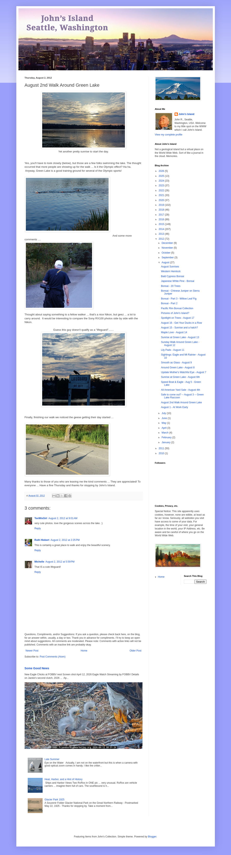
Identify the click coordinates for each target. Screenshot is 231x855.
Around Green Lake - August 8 (177, 367)
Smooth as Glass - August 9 (176, 362)
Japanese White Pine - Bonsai (177, 281)
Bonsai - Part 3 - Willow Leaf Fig (178, 298)
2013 (162, 233)
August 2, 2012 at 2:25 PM (65, 540)
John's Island (186, 114)
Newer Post (32, 650)
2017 (162, 214)
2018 (162, 209)
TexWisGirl (41, 518)
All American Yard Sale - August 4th (180, 389)
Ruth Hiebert (42, 540)
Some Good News (37, 668)
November (168, 247)
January (166, 442)
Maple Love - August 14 (174, 332)
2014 (162, 229)
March (165, 432)
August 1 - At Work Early (174, 407)
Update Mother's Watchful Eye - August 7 (183, 372)
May (164, 423)
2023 (162, 185)
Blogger (152, 836)
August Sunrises (170, 266)
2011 (162, 448)
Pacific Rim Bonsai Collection (177, 308)
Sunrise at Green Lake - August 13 (180, 337)
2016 (162, 219)
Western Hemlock (170, 271)
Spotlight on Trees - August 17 (177, 317)
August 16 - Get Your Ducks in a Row (181, 322)
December (168, 243)
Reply (38, 528)
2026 (162, 171)
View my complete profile (168, 134)
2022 (162, 190)
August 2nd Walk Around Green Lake (181, 402)
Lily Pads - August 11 (172, 349)
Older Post (135, 650)
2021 (162, 195)
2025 (162, 176)
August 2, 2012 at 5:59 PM (59, 561)
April (164, 427)
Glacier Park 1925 (54, 799)
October (166, 252)
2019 (162, 205)
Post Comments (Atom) (53, 656)
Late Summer (51, 759)
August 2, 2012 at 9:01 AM (62, 518)
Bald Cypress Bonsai (172, 276)
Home (84, 650)
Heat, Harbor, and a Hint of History (63, 779)
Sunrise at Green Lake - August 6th (180, 377)
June (165, 418)
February (167, 437)
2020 (162, 200)
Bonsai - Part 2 (169, 303)
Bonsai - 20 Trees (170, 286)
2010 (162, 453)
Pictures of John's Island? (175, 313)
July (164, 413)
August (166, 262)
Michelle (39, 561)
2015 (162, 224)
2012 (162, 238)
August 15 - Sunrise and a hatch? (179, 327)
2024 (162, 180)
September (168, 257)
